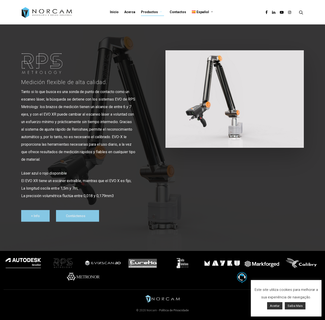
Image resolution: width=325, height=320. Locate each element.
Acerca (129, 12)
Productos (151, 12)
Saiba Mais (295, 306)
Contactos (178, 12)
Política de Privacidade (174, 310)
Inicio (114, 12)
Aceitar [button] (275, 306)
